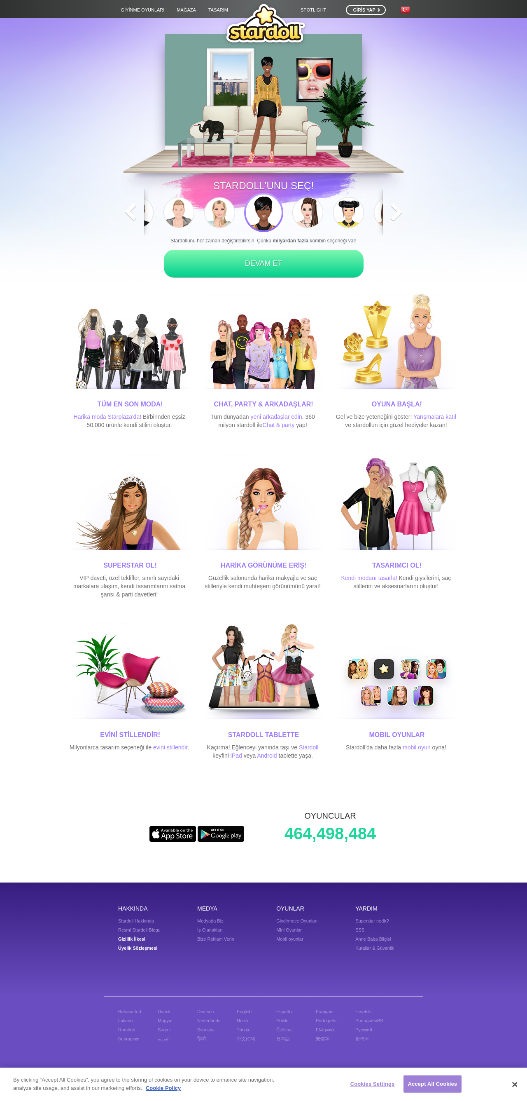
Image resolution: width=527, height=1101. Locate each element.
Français (324, 1011)
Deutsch (205, 1011)
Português (326, 1020)
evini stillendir (170, 747)
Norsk (243, 1020)
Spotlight (313, 9)
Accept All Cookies (432, 1087)
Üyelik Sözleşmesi (137, 948)
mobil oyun (417, 747)
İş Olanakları (210, 929)
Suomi (164, 1029)
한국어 (362, 1038)
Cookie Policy (163, 1091)
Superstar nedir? (372, 920)
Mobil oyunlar (289, 939)
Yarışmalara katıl (434, 416)
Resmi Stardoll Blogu (139, 929)
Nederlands (208, 1020)
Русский (363, 1029)
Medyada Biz (210, 920)
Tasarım (218, 9)
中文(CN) (246, 1038)
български (129, 1038)
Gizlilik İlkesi (131, 939)
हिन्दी (201, 1038)
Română (126, 1029)
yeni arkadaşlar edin (276, 416)
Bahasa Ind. (130, 1011)
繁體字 (322, 1038)
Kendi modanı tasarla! (369, 578)
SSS (359, 929)
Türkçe (244, 1029)
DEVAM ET (263, 263)
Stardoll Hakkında (136, 920)
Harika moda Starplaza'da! (108, 416)
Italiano (125, 1020)
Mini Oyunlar (289, 929)
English (244, 1011)
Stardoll (308, 747)
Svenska (206, 1029)
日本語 (283, 1038)
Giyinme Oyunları (143, 9)
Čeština (283, 1029)
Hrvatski (363, 1011)
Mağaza (186, 9)
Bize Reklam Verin (215, 939)
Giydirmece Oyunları (296, 920)
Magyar (165, 1020)
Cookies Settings (372, 1087)
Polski (282, 1020)
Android (267, 755)
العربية (164, 1038)
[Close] (514, 1087)
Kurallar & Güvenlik (374, 948)
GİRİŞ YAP (366, 9)
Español (284, 1011)
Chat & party (279, 425)
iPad (236, 755)
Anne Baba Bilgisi (373, 939)
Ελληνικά (325, 1029)
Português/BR (369, 1020)
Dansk (164, 1011)
